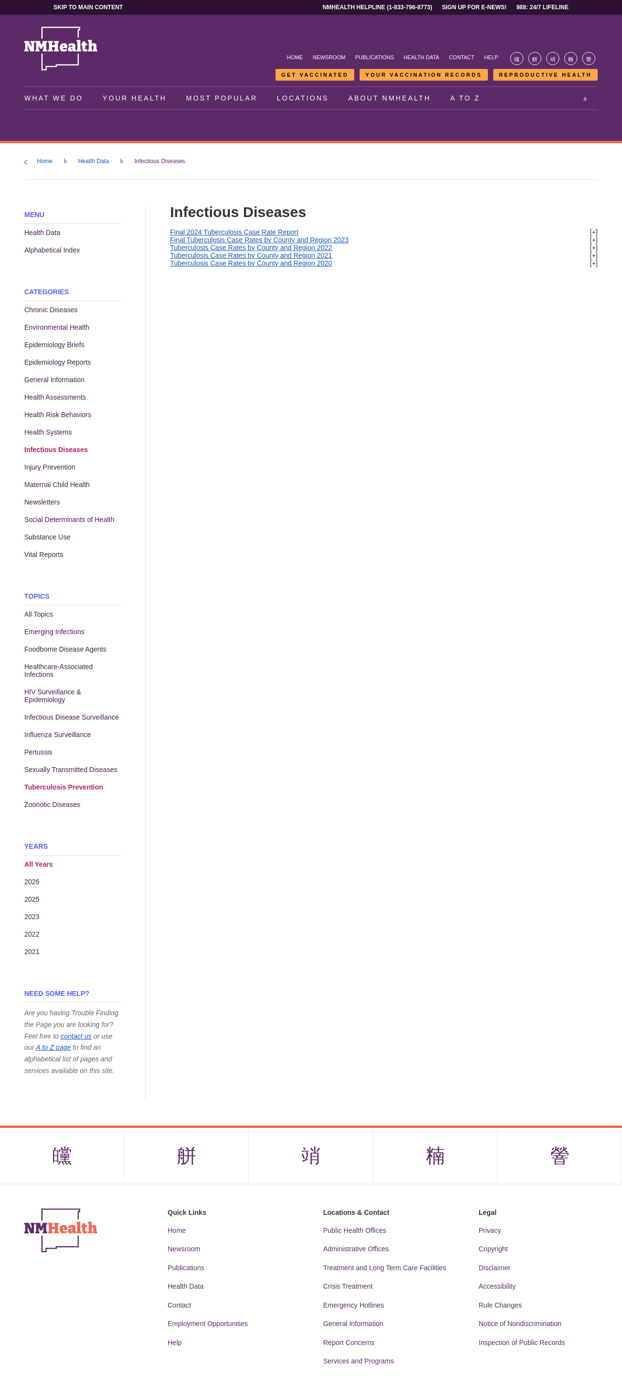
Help (491, 57)
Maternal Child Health (57, 484)
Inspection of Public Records (522, 1342)
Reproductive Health (545, 75)
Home (295, 57)
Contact (461, 57)
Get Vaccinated (314, 75)
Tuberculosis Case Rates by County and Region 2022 (251, 248)
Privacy (490, 1230)
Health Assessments (55, 397)
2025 (31, 899)
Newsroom (328, 57)
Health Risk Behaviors (57, 415)
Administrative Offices (356, 1249)
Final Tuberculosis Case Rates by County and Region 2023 (259, 240)
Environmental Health (56, 327)
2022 (31, 934)
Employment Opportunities (208, 1324)
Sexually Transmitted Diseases (70, 769)
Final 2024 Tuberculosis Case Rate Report (234, 232)
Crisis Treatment (348, 1286)
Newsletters (42, 502)
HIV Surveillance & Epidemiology (52, 696)
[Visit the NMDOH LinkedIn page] (571, 58)
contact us (76, 1036)
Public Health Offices (354, 1230)
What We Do (53, 98)
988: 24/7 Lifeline (543, 7)
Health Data (421, 57)
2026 (31, 882)
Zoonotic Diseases (52, 804)
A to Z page (53, 1047)
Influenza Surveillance (57, 735)
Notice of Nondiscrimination (520, 1324)
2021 (31, 952)
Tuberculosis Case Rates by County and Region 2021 (251, 255)
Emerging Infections (54, 632)
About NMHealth (389, 98)
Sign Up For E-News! (474, 7)
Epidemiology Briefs (54, 345)
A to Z (465, 98)
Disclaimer (494, 1268)
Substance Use (47, 537)
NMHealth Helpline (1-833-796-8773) (377, 7)
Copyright (493, 1249)
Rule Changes (500, 1305)
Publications (374, 57)
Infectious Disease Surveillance (71, 717)
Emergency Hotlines (353, 1305)
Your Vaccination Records (423, 75)
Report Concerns (349, 1342)
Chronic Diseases (51, 310)
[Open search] (586, 98)
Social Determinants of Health (69, 519)
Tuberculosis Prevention (63, 787)
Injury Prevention (49, 467)
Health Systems (48, 432)
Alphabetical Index (52, 250)
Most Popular (222, 98)
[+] (594, 232)
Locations (303, 98)
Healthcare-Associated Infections (58, 670)
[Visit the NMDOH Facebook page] (517, 58)
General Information (54, 380)
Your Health (135, 98)
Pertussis (38, 752)
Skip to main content (88, 7)
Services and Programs (358, 1361)
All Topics (38, 614)
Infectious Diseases (56, 450)
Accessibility (497, 1286)
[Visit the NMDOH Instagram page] (553, 58)
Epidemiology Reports (57, 362)
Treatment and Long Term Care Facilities (384, 1268)
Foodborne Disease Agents (65, 649)
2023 (31, 917)
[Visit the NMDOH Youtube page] (589, 58)
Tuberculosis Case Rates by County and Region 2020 (251, 263)
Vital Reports (43, 554)
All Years (38, 864)
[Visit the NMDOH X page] (535, 58)
